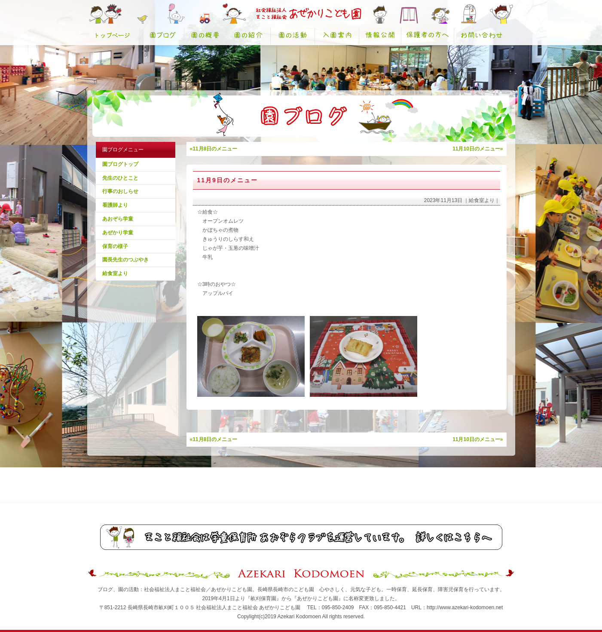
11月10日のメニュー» (477, 149)
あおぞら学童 (117, 219)
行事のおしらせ (120, 191)
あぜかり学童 (117, 233)
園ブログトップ (120, 164)
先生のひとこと (120, 178)
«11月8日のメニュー (214, 149)
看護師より (115, 205)
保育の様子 (115, 246)
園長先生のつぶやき (125, 260)
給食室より (115, 273)
